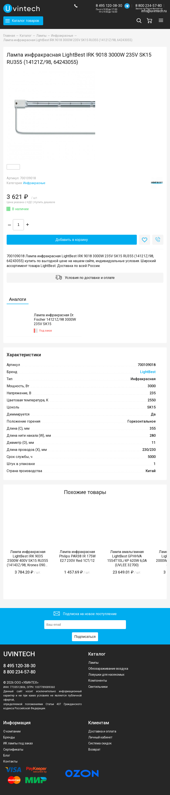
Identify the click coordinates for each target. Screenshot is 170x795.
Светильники (98, 686)
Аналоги (17, 299)
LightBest (148, 372)
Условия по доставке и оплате (85, 278)
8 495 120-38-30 (109, 6)
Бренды (9, 737)
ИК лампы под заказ (18, 743)
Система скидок (100, 743)
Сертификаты (13, 749)
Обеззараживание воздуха (108, 668)
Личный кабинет (100, 737)
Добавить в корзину (72, 240)
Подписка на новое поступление (85, 614)
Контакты (10, 761)
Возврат (94, 749)
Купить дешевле (44, 202)
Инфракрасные (34, 183)
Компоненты (97, 680)
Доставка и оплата (102, 731)
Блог (6, 755)
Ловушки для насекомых (106, 674)
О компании (12, 731)
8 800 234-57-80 (148, 6)
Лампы (93, 662)
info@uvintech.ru (154, 11)
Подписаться (85, 637)
